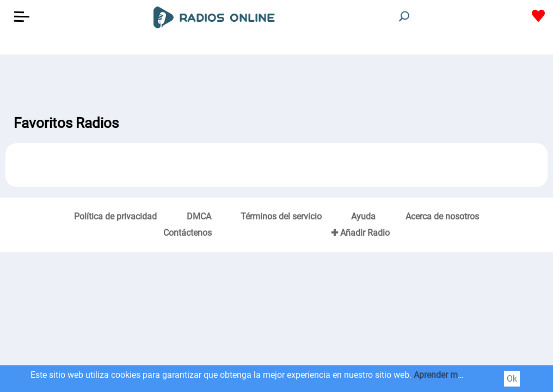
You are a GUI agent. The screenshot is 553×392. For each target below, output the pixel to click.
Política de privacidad (115, 216)
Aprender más (440, 375)
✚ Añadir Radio (360, 233)
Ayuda (363, 216)
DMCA (199, 216)
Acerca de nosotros (442, 216)
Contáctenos (187, 233)
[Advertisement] (276, 81)
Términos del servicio (281, 216)
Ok (512, 378)
